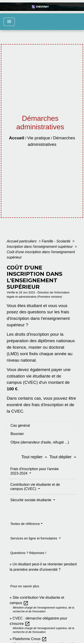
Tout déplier (63, 456)
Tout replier (35, 456)
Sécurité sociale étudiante (31, 500)
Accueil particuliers (22, 241)
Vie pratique (38, 138)
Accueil (16, 138)
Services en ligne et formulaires (34, 538)
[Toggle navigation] (9, 22)
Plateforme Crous (30, 639)
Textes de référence (25, 524)
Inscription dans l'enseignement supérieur (40, 246)
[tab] (42, 425)
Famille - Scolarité (56, 241)
